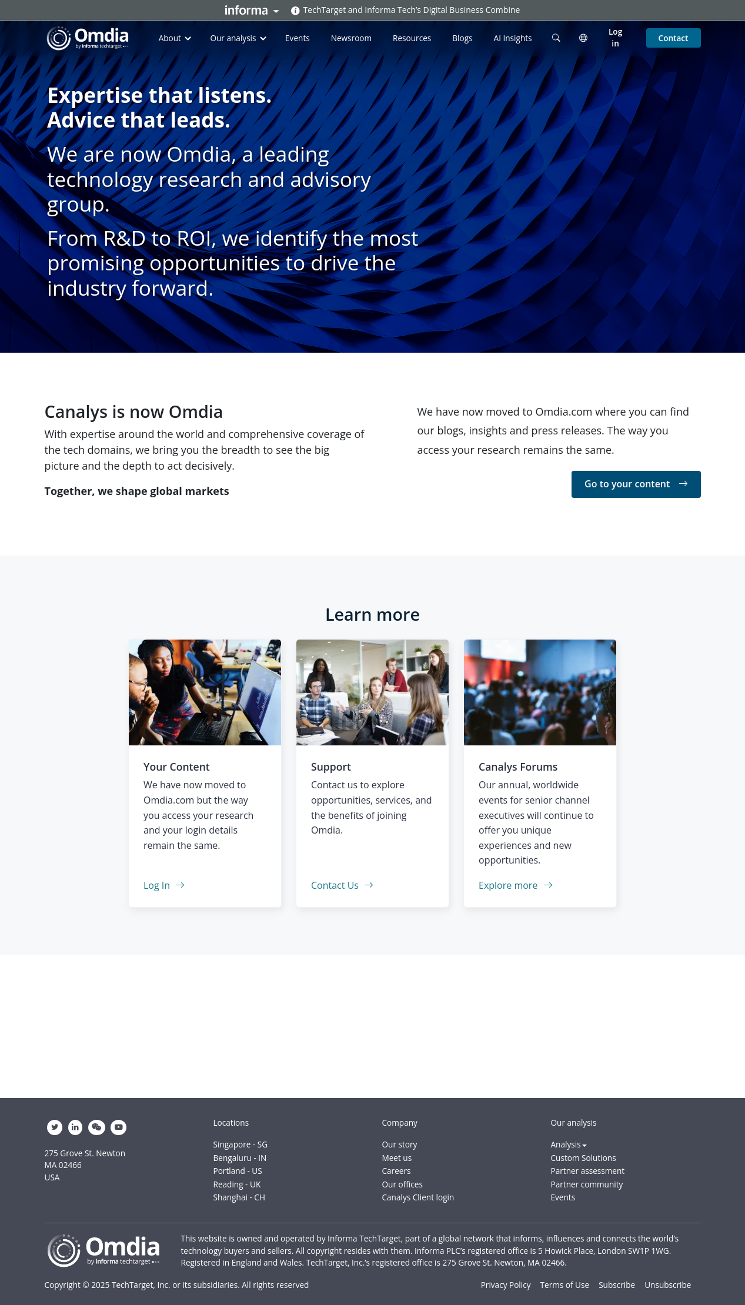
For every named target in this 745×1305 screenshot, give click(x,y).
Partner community (587, 1184)
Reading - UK (237, 1184)
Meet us (397, 1157)
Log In (164, 885)
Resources (412, 38)
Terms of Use (565, 1284)
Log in (615, 37)
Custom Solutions (583, 1157)
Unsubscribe (667, 1284)
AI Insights (513, 38)
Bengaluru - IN (240, 1157)
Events (297, 38)
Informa (252, 10)
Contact (674, 38)
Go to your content (635, 483)
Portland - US (237, 1170)
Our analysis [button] (239, 38)
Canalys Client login (418, 1197)
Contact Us (342, 885)
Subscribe (617, 1284)
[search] (556, 37)
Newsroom (351, 38)
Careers (396, 1170)
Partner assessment (588, 1170)
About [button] (176, 38)
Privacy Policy (506, 1284)
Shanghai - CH (239, 1197)
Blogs (462, 38)
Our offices (402, 1184)
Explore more (516, 885)
